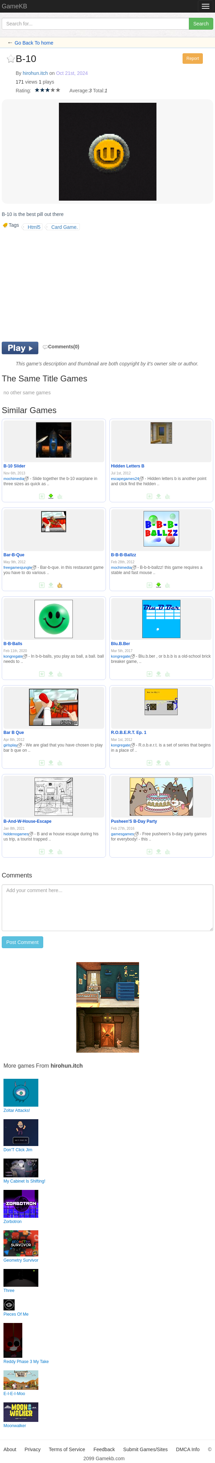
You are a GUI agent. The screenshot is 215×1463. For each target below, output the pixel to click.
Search (201, 23)
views (31, 82)
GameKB (14, 6)
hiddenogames (18, 834)
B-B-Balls (12, 643)
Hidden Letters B (128, 466)
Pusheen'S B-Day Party (134, 821)
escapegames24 (127, 479)
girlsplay (12, 745)
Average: (79, 90)
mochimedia (16, 479)
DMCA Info (188, 1449)
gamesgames (125, 834)
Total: (99, 90)
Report (192, 58)
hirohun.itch (35, 73)
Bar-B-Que (13, 554)
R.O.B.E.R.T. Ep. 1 (128, 732)
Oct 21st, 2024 (72, 73)
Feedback (104, 1449)
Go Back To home (34, 43)
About (9, 1449)
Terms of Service (67, 1449)
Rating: (23, 90)
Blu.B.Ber (120, 643)
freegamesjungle (19, 567)
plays (48, 82)
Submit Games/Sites (145, 1449)
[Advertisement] (60, 286)
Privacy (33, 1449)
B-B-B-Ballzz (123, 554)
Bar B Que (13, 732)
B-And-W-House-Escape (27, 821)
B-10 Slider (14, 466)
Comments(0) (61, 346)
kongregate (15, 656)
